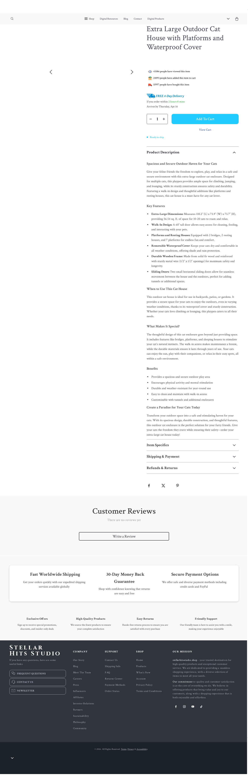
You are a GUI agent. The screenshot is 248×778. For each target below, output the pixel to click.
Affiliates (78, 701)
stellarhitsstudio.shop (185, 664)
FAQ (107, 676)
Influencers (79, 695)
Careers (77, 682)
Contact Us (111, 664)
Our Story (78, 664)
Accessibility (142, 753)
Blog (126, 18)
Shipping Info (113, 670)
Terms (123, 753)
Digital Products (155, 18)
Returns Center (113, 682)
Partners (78, 713)
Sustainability (81, 720)
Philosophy (79, 726)
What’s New (143, 676)
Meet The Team (82, 676)
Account (141, 682)
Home (139, 664)
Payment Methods (115, 689)
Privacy (130, 753)
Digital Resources (109, 18)
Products (141, 670)
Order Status (112, 695)
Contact (138, 18)
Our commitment (183, 685)
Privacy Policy (144, 689)
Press (76, 689)
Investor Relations (83, 707)
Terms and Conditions (149, 695)
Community (80, 732)
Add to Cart (205, 122)
